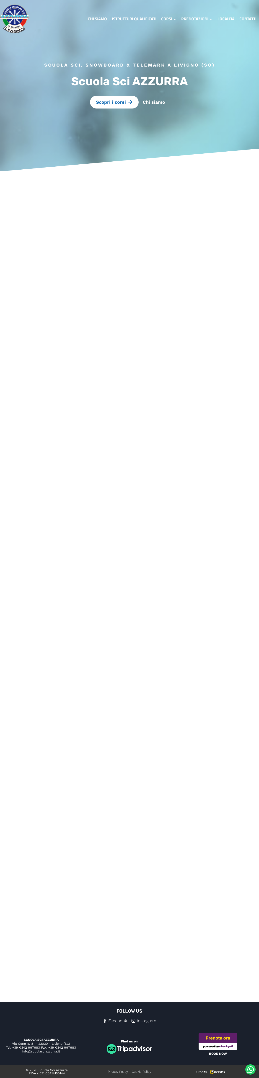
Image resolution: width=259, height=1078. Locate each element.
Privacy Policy (118, 1071)
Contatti (247, 19)
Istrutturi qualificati (134, 19)
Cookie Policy (141, 1071)
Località (226, 19)
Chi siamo (97, 19)
